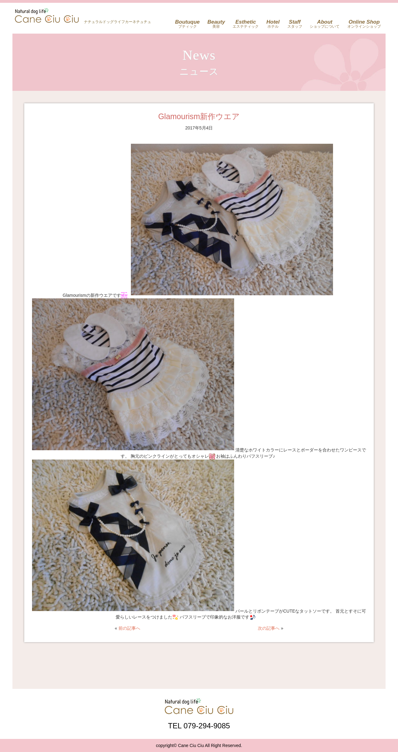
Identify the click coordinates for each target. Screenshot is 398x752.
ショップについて (325, 23)
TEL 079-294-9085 (199, 726)
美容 (216, 23)
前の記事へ (129, 628)
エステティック (246, 23)
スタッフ (294, 23)
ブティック (187, 23)
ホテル (273, 23)
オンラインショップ (364, 23)
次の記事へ (269, 628)
